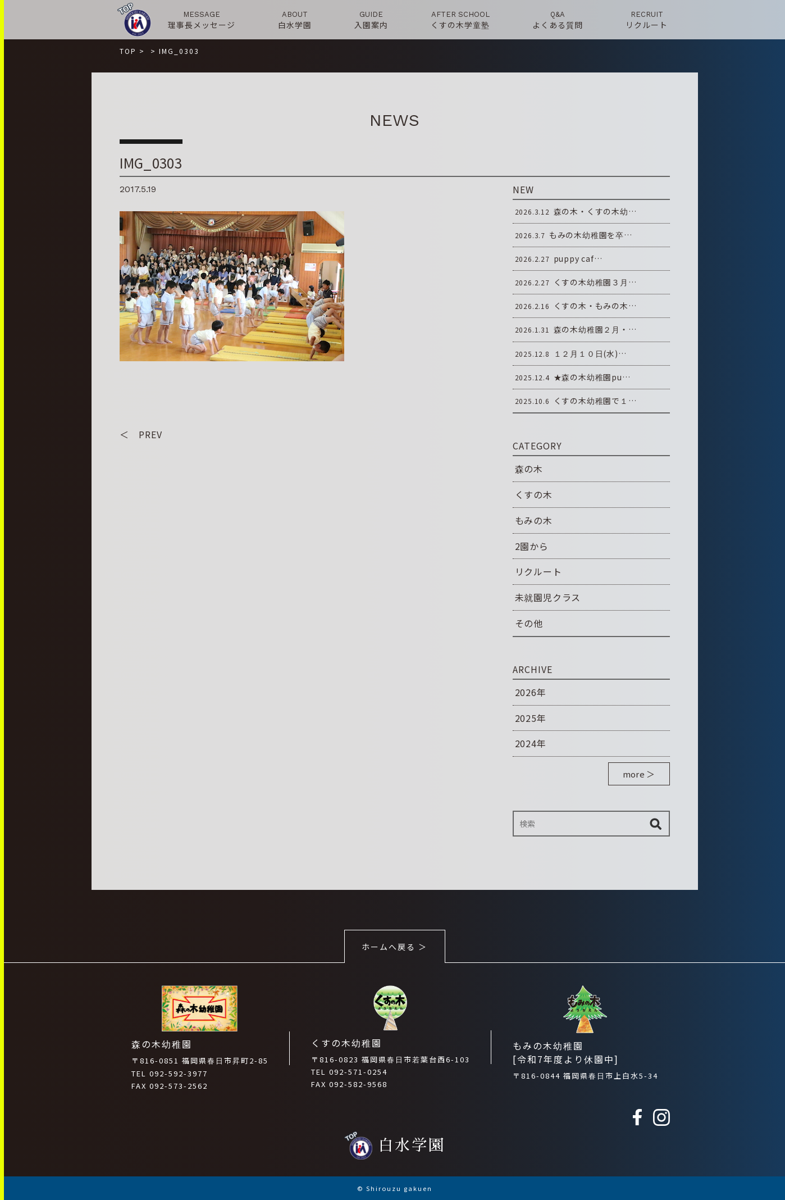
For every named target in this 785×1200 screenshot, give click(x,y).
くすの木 (534, 494)
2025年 (530, 718)
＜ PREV (141, 434)
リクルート (538, 571)
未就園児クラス (548, 597)
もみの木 (534, 520)
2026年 (530, 692)
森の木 (529, 468)
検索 (656, 824)
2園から (532, 546)
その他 (529, 623)
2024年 (530, 743)
